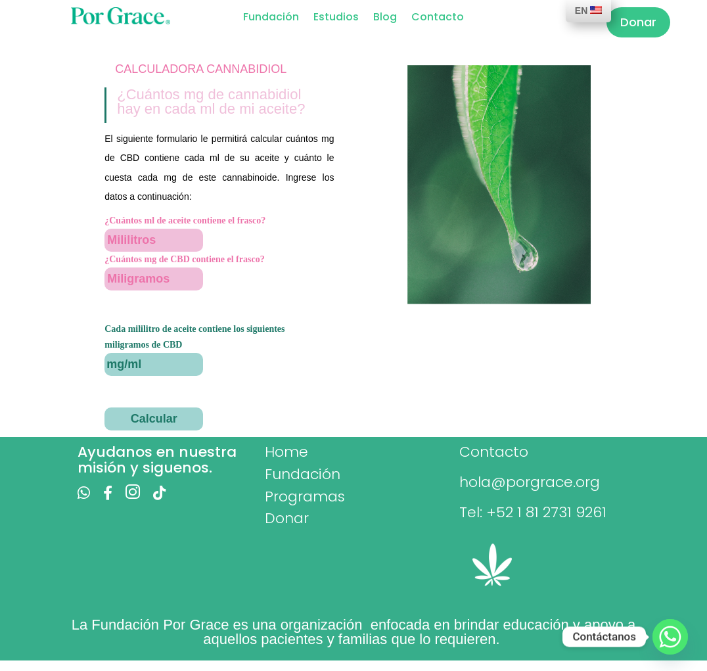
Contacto (437, 18)
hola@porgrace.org (529, 482)
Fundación (271, 18)
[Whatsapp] (670, 637)
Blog (385, 18)
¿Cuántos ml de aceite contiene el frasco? (184, 220)
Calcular (154, 418)
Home (286, 452)
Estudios (336, 18)
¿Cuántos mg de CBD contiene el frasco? (184, 259)
